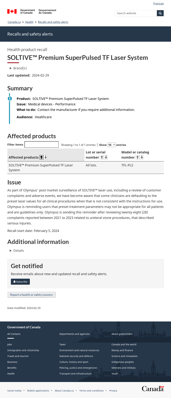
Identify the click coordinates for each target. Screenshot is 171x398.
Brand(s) (20, 68)
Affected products (28, 157)
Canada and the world (124, 344)
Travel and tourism (17, 356)
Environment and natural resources (79, 350)
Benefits (11, 367)
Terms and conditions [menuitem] (91, 390)
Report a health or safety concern (31, 294)
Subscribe (20, 281)
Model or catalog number (135, 155)
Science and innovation (125, 356)
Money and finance (122, 350)
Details (18, 250)
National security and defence (76, 356)
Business (12, 361)
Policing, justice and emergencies (78, 367)
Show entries (112, 145)
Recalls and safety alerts (53, 22)
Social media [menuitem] (14, 390)
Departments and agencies (74, 333)
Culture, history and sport (73, 361)
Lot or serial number (97, 155)
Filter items (33, 144)
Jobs (9, 344)
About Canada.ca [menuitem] (64, 390)
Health (29, 22)
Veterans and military (124, 367)
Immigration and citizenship (23, 350)
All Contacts (13, 333)
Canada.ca (14, 22)
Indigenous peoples (123, 361)
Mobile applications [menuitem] (38, 390)
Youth (115, 373)
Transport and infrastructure (75, 373)
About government (122, 333)
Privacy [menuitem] (113, 390)
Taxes (62, 344)
